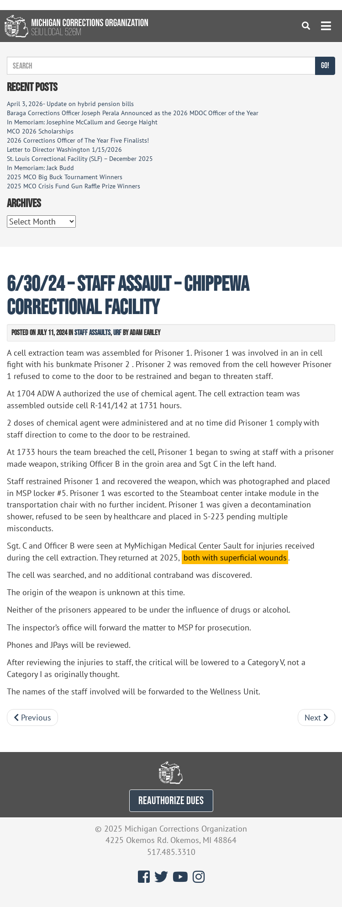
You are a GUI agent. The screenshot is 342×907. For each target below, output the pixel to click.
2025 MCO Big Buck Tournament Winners (64, 177)
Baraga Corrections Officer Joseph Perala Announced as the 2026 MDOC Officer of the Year (132, 113)
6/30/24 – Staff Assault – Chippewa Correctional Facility (128, 295)
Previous (32, 717)
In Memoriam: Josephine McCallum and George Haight (82, 122)
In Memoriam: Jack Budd (40, 168)
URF (117, 332)
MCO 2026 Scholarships (40, 131)
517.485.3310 (171, 852)
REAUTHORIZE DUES (171, 800)
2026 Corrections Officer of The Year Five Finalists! (78, 140)
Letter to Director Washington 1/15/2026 (64, 149)
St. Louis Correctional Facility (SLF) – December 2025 (80, 159)
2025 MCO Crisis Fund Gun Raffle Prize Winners (73, 186)
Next (316, 717)
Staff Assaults (92, 332)
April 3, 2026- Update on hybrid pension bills (70, 104)
